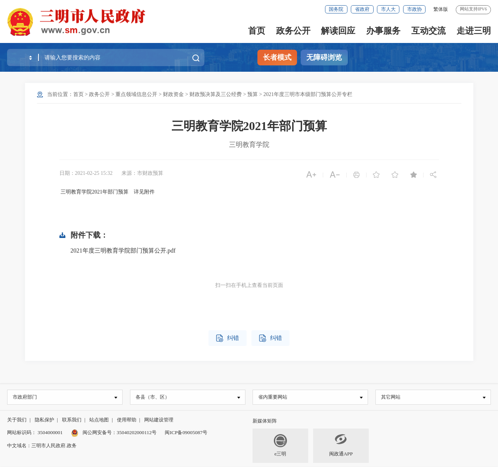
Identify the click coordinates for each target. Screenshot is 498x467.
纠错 (227, 338)
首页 (256, 30)
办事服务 (383, 30)
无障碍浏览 (324, 57)
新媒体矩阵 (265, 421)
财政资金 (173, 94)
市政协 (414, 9)
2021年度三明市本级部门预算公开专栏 (307, 94)
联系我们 (71, 420)
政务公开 (293, 30)
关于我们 (17, 420)
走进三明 (474, 30)
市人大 (388, 9)
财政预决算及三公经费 (215, 94)
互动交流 (428, 30)
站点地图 (99, 420)
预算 (252, 94)
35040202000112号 (137, 433)
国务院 (336, 9)
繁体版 (440, 9)
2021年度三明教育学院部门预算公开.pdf (123, 250)
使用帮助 (126, 420)
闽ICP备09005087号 (186, 433)
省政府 (362, 9)
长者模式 (277, 57)
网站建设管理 (158, 420)
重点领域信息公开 (136, 94)
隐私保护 (44, 420)
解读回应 (338, 30)
